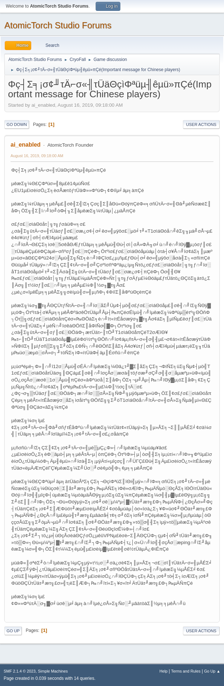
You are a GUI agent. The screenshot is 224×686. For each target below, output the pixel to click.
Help (164, 671)
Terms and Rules (186, 671)
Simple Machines (53, 671)
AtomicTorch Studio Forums (58, 25)
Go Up (13, 631)
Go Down (17, 124)
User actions (201, 124)
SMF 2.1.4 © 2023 (20, 671)
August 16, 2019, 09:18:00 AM (37, 156)
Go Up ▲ (212, 671)
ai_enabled (26, 145)
